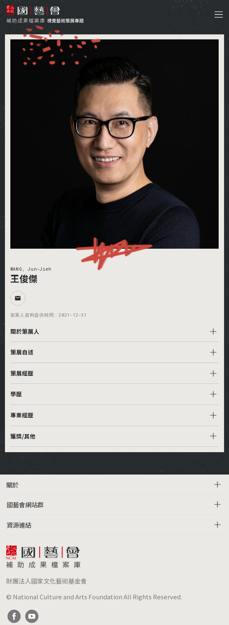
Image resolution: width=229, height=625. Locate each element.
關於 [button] (12, 484)
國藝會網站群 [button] (25, 504)
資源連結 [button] (19, 524)
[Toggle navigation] (219, 14)
